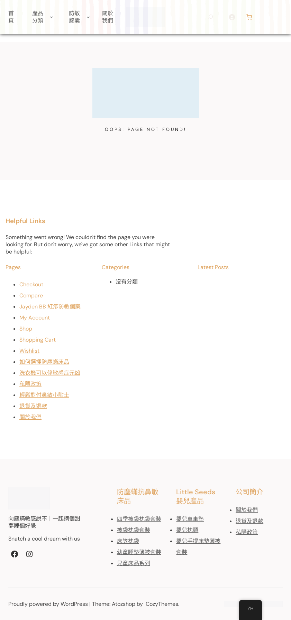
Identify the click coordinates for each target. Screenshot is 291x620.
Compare (31, 295)
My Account (34, 317)
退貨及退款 (33, 406)
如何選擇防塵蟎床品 (44, 361)
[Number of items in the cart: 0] (249, 17)
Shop (25, 328)
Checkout (31, 284)
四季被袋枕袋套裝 (139, 519)
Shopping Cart (37, 339)
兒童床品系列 (133, 563)
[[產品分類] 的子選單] (51, 17)
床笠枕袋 (128, 541)
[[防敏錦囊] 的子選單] (88, 17)
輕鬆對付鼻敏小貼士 (44, 395)
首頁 (11, 17)
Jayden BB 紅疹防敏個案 (50, 306)
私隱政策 (30, 384)
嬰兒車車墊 (190, 519)
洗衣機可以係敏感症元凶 (49, 372)
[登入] (232, 17)
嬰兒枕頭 (187, 530)
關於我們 (30, 417)
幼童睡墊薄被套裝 (139, 552)
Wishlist (29, 350)
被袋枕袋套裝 (133, 530)
